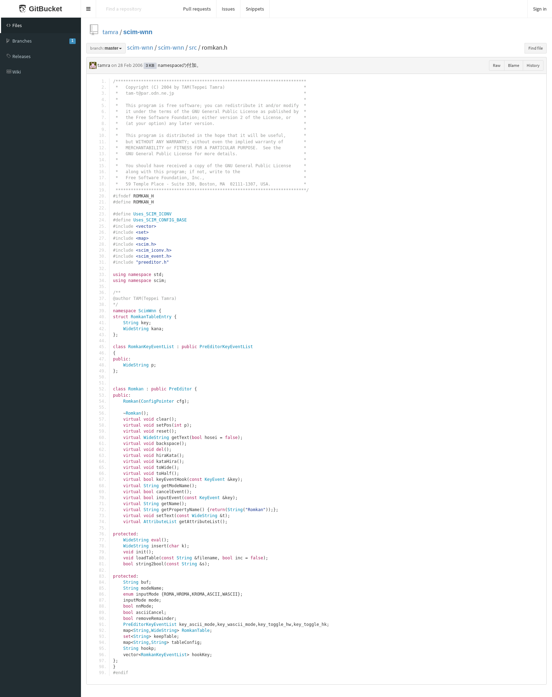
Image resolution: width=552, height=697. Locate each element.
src (193, 47)
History (533, 65)
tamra (110, 32)
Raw (497, 65)
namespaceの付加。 (179, 65)
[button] (88, 9)
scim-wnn (137, 32)
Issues (228, 9)
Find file (535, 48)
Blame (513, 65)
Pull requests (197, 9)
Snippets (255, 9)
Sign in (540, 9)
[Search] (136, 9)
